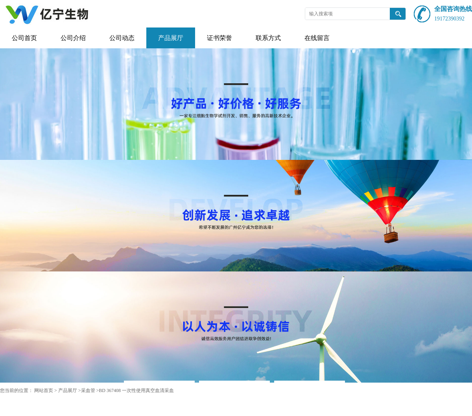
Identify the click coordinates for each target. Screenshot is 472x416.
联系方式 (268, 38)
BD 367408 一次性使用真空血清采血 (136, 390)
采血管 (88, 390)
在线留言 (317, 38)
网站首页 (43, 390)
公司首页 (24, 38)
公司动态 (122, 38)
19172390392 (449, 19)
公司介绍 (73, 38)
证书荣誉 (219, 38)
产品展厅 (170, 38)
